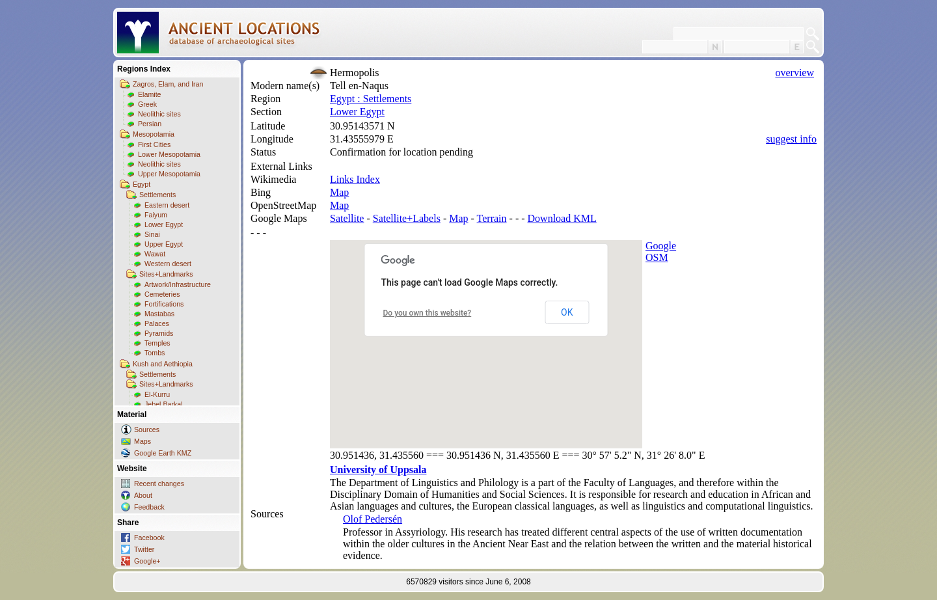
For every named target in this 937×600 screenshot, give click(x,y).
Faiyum (155, 215)
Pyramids (158, 333)
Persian (149, 124)
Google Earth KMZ (162, 453)
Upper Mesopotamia (169, 174)
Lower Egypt (163, 224)
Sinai (152, 234)
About (143, 495)
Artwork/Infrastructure (177, 284)
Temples (157, 343)
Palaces (156, 323)
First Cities (154, 144)
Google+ (147, 561)
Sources (146, 429)
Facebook (149, 537)
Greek (147, 104)
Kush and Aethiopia (163, 364)
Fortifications (163, 304)
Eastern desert (166, 205)
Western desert (167, 263)
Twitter (144, 549)
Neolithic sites (159, 114)
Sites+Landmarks (166, 274)
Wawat (154, 254)
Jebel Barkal (163, 404)
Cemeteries (162, 294)
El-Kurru (157, 394)
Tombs (154, 353)
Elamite (149, 94)
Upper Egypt (163, 244)
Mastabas (159, 314)
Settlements (157, 194)
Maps (142, 441)
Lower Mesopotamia (169, 154)
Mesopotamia (153, 134)
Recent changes (159, 483)
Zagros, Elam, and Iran (168, 84)
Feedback (149, 507)
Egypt (141, 184)
